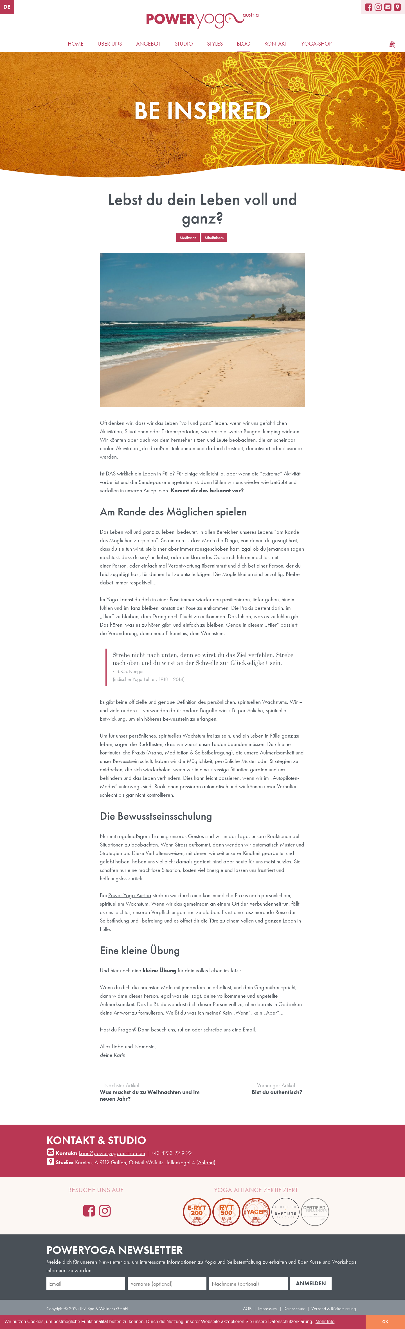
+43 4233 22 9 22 (171, 1153)
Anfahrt (206, 1162)
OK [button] (385, 1321)
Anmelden (311, 1283)
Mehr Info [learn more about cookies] (325, 1321)
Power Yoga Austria (129, 895)
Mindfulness (214, 237)
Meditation (188, 237)
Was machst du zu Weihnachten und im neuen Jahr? (150, 1092)
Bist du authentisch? (252, 1088)
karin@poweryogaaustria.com (112, 1153)
